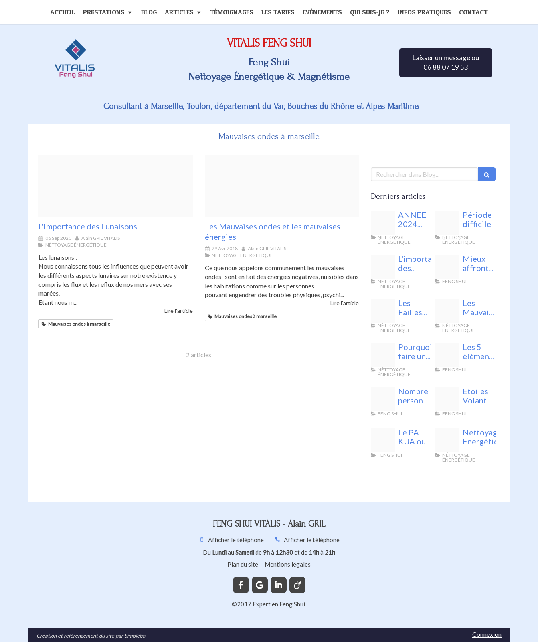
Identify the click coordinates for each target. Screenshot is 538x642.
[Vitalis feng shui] (447, 223)
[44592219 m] (447, 440)
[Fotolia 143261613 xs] (282, 186)
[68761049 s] (447, 399)
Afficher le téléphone (236, 539)
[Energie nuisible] (383, 223)
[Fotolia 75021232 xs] (447, 355)
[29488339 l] (383, 355)
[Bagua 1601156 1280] (383, 440)
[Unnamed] (447, 267)
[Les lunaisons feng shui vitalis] (115, 186)
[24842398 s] (383, 399)
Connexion (487, 634)
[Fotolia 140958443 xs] (383, 311)
